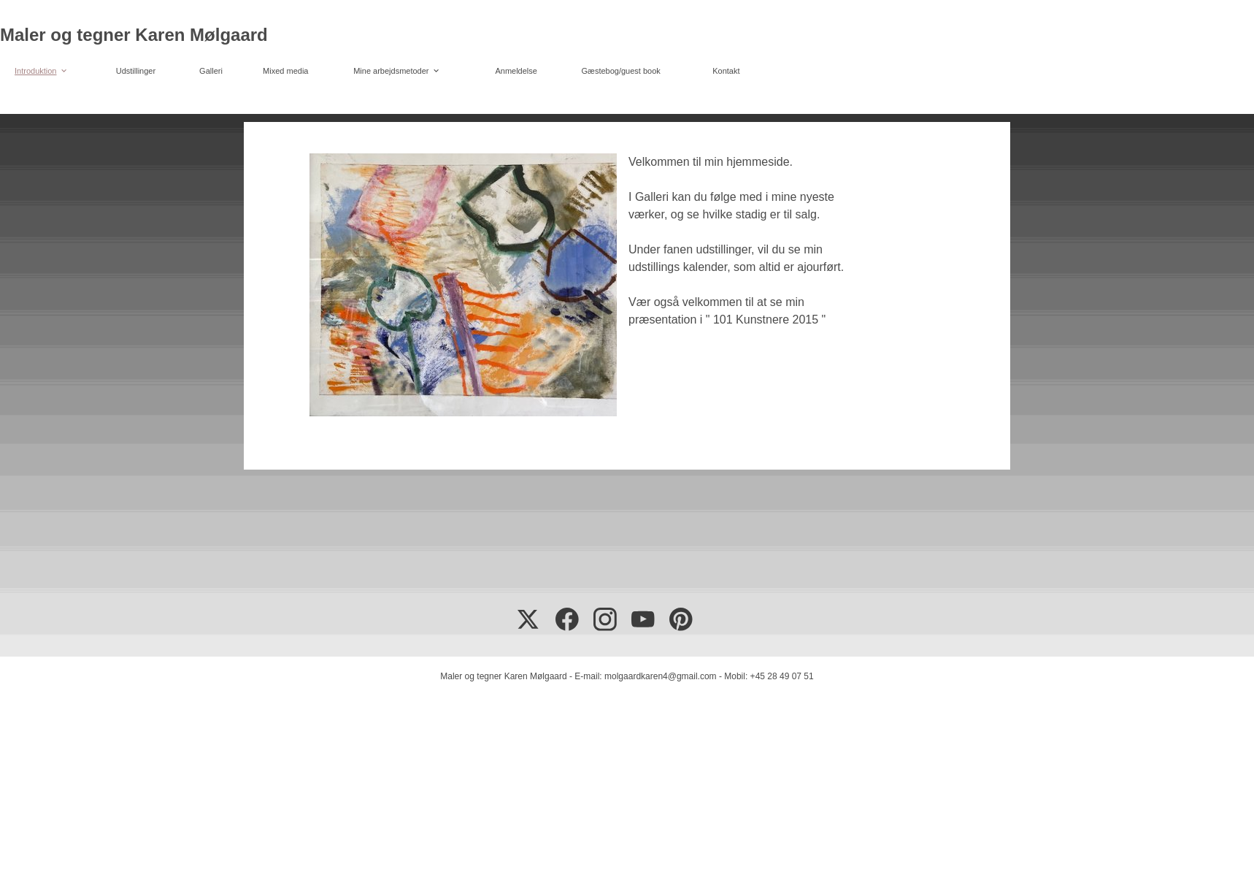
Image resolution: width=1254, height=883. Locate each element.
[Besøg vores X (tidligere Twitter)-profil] (529, 619)
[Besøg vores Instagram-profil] (605, 619)
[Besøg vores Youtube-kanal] (643, 619)
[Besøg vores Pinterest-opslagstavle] (681, 619)
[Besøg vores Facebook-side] (567, 619)
